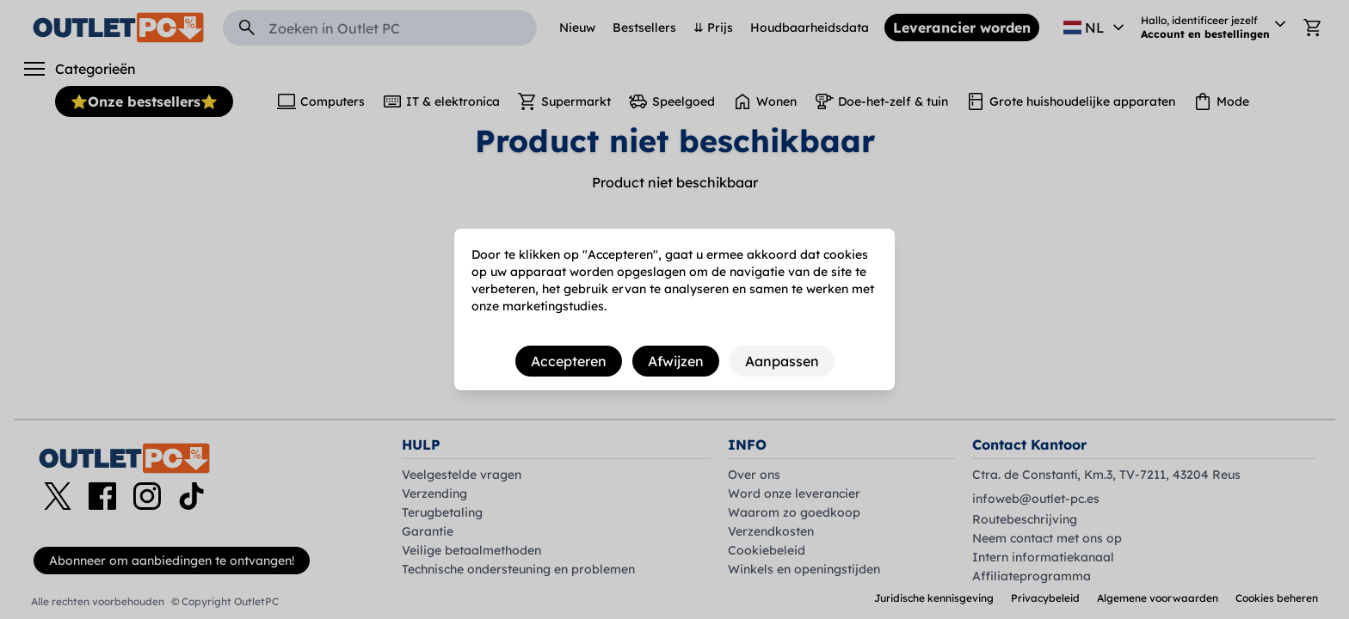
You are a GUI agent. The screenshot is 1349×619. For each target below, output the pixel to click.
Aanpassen (782, 361)
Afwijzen (676, 361)
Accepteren (569, 361)
